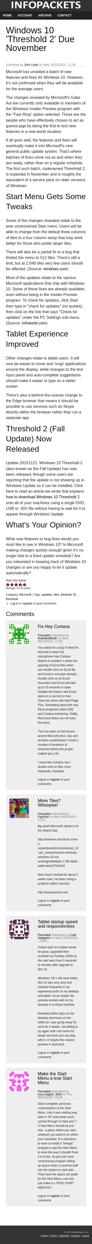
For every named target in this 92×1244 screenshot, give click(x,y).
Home (7, 15)
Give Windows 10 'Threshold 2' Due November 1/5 (8, 584)
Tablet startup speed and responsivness (58, 924)
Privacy (45, 1235)
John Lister (31, 64)
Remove (75, 1235)
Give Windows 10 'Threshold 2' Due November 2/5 (12, 584)
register (27, 603)
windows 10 (68, 594)
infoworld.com (34, 323)
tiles (56, 594)
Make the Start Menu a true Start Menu (55, 1078)
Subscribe (64, 1235)
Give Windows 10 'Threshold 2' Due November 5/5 (25, 584)
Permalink (44, 635)
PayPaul (43, 817)
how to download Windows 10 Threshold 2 (42, 497)
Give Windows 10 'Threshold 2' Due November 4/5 (20, 584)
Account (25, 15)
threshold (12, 599)
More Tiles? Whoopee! (49, 803)
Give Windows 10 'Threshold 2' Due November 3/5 (16, 584)
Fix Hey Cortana (54, 626)
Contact (64, 15)
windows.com (55, 269)
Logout (85, 1235)
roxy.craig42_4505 (50, 1094)
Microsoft (25, 594)
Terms (54, 1235)
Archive (45, 15)
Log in (14, 603)
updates (47, 594)
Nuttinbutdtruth (47, 638)
